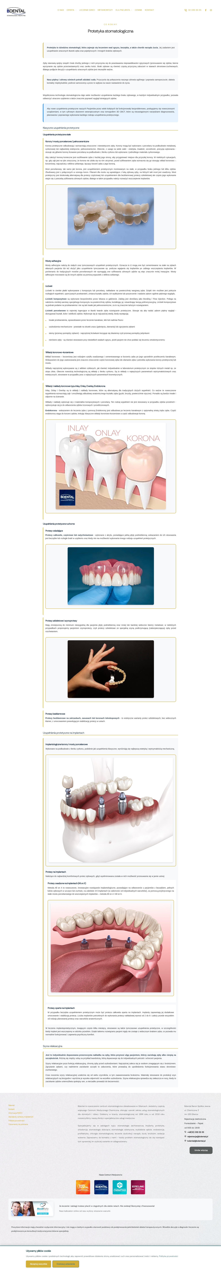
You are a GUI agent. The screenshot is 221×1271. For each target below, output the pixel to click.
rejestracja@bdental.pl (197, 1136)
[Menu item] (61, 10)
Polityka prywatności (168, 1256)
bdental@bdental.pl (196, 1141)
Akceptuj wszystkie (38, 1264)
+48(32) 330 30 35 (195, 1132)
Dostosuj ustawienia (66, 1264)
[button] (192, 10)
